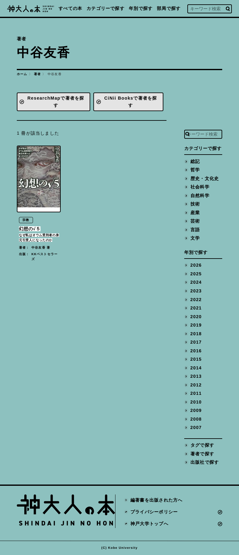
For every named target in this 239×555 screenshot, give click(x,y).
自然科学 (199, 195)
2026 (196, 265)
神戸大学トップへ (149, 523)
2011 (196, 393)
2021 (196, 307)
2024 (196, 282)
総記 (195, 161)
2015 (196, 359)
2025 (196, 273)
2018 (196, 333)
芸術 (195, 221)
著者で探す (202, 453)
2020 (196, 316)
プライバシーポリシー (154, 511)
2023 (196, 290)
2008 (196, 419)
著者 (37, 74)
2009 (196, 410)
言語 (195, 229)
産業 (195, 212)
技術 (195, 203)
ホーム (22, 74)
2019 (196, 325)
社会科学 (199, 186)
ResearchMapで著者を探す (55, 102)
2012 (196, 384)
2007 (196, 427)
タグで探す (202, 445)
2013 (196, 376)
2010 (196, 401)
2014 (196, 367)
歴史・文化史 (204, 178)
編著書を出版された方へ (156, 500)
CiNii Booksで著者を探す (130, 102)
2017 (196, 342)
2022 (196, 299)
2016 (196, 350)
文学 (195, 238)
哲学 (195, 169)
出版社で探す (204, 462)
